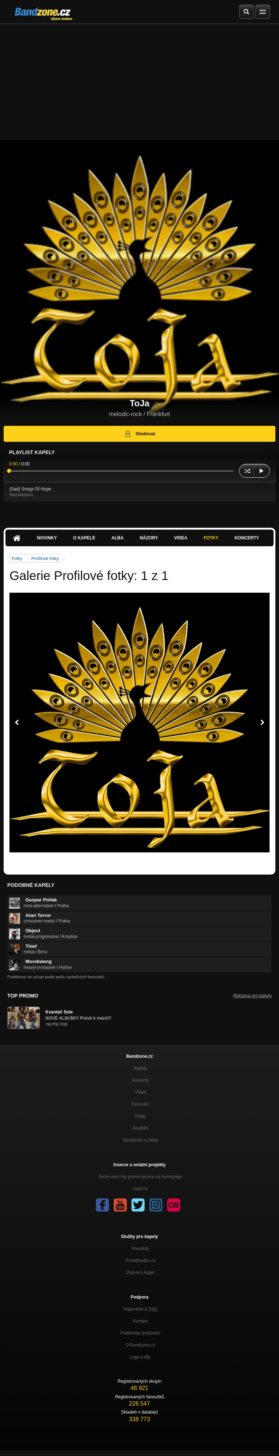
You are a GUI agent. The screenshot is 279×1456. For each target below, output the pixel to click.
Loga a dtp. (140, 1357)
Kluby (140, 1116)
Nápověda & (140, 1309)
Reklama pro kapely (252, 995)
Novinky (47, 537)
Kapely (140, 1068)
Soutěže (140, 1128)
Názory (149, 537)
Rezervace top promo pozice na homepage (140, 1176)
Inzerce (140, 1188)
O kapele (84, 537)
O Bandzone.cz (140, 1345)
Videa (180, 537)
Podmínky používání (140, 1333)
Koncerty (247, 537)
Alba (118, 537)
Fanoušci (140, 1104)
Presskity (140, 1248)
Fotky (210, 537)
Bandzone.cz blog (140, 1140)
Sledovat (139, 434)
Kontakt (140, 1321)
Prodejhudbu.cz (140, 1260)
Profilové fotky (44, 558)
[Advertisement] (139, 78)
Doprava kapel (140, 1272)
